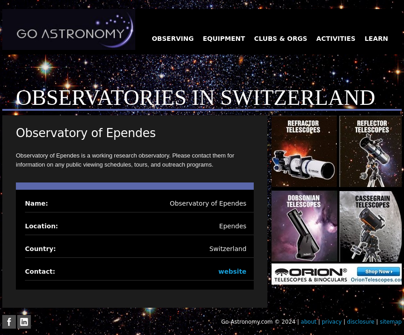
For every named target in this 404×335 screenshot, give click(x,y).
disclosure (360, 322)
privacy (332, 322)
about (309, 322)
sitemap (391, 322)
